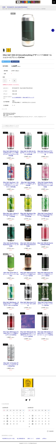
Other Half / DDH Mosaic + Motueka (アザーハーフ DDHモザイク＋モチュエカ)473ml (11, 304)
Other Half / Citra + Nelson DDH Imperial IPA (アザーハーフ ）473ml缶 (11, 215)
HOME (3, 7)
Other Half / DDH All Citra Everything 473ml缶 (45, 243)
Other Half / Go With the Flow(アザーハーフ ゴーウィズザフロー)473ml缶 (28, 153)
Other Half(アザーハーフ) (28, 97)
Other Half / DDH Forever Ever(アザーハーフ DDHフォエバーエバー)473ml (28, 274)
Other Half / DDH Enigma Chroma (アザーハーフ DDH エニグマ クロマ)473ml (10, 333)
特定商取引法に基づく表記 (8, 438)
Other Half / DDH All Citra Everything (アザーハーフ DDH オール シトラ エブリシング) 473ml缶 (11, 153)
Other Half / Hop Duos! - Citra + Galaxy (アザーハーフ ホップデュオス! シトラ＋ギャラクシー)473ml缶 (10, 184)
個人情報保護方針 (21, 438)
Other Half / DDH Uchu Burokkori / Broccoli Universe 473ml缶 (28, 244)
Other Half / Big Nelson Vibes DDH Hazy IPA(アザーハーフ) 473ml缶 (28, 215)
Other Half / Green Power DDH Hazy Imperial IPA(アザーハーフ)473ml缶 (45, 215)
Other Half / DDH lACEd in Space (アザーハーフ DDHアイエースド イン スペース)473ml (45, 334)
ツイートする (6, 61)
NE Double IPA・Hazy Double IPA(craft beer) (17, 7)
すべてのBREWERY (16, 97)
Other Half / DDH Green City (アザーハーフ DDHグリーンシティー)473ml (45, 274)
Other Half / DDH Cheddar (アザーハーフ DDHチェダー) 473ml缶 (28, 184)
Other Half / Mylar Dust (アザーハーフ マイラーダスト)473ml (28, 304)
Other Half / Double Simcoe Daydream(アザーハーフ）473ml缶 (11, 244)
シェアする (15, 61)
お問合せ (44, 438)
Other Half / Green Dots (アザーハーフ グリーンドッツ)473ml (10, 274)
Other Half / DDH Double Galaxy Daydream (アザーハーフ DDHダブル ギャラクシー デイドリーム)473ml (28, 334)
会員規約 (38, 438)
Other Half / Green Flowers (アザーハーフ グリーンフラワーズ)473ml (45, 304)
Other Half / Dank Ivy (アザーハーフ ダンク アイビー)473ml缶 (45, 153)
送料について (30, 438)
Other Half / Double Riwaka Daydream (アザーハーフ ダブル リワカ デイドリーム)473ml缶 (45, 184)
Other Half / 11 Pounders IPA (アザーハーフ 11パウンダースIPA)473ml (10, 364)
